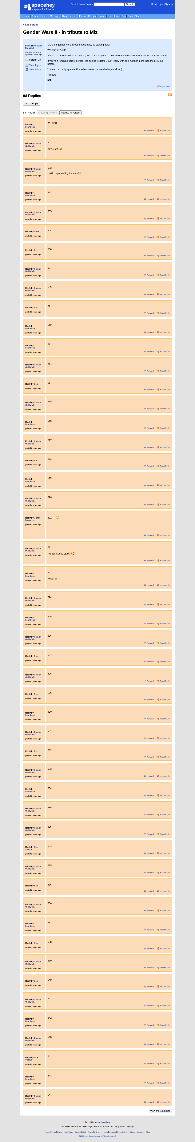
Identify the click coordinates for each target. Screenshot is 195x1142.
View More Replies (160, 1110)
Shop (130, 16)
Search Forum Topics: (82, 4)
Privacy (97, 1132)
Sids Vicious (31, 848)
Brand (70, 1132)
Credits (78, 1132)
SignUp (169, 4)
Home (26, 16)
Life (40, 59)
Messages (55, 16)
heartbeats (30, 127)
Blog (64, 16)
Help (153, 4)
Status (132, 1132)
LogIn (160, 4)
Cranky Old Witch (33, 47)
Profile (33, 69)
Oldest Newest (47, 112)
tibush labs (105, 1122)
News (53, 1132)
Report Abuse (122, 1132)
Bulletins (73, 16)
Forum (82, 16)
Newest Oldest (70, 112)
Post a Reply (31, 103)
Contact (112, 1132)
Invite (117, 16)
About (138, 16)
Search (129, 4)
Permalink (149, 131)
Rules (59, 1132)
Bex (36, 250)
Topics (33, 65)
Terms (90, 1132)
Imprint (105, 1132)
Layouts (101, 16)
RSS (84, 1132)
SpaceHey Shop (143, 1132)
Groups (92, 16)
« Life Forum (30, 24)
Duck (36, 232)
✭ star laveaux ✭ (32, 519)
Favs (109, 16)
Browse (35, 16)
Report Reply (163, 131)
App (123, 16)
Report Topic (163, 87)
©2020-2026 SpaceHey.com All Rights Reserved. (97, 1136)
